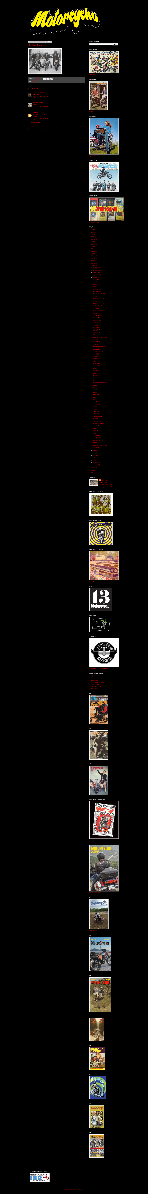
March (95, 460)
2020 (92, 241)
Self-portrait (95, 375)
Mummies (95, 296)
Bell (93, 399)
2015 (92, 253)
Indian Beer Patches (98, 438)
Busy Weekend (96, 291)
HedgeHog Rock (97, 320)
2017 (92, 249)
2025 (92, 229)
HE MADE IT (96, 342)
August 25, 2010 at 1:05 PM (40, 107)
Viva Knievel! (94, 688)
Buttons (94, 442)
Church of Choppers (96, 678)
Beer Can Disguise (97, 440)
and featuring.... (96, 435)
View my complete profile (106, 487)
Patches (94, 428)
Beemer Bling (96, 284)
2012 (92, 261)
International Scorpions (98, 390)
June (94, 453)
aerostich (95, 322)
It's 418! (94, 406)
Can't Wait (95, 339)
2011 (92, 263)
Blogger (81, 1189)
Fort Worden (95, 411)
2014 (92, 256)
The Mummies (96, 356)
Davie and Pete (96, 366)
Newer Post (31, 126)
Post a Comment (35, 122)
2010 (92, 265)
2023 (92, 234)
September (96, 275)
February (95, 462)
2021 (92, 239)
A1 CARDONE (37, 116)
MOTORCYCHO (42, 8)
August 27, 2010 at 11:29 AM (40, 119)
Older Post (82, 126)
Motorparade (94, 680)
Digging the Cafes (97, 330)
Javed (34, 112)
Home (56, 126)
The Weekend (96, 332)
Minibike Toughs (96, 315)
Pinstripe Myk (96, 318)
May (94, 455)
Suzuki (94, 397)
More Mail (95, 402)
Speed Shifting (96, 368)
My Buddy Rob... (97, 354)
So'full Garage (37, 92)
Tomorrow (95, 370)
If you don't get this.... (98, 351)
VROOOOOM (96, 349)
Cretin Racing (96, 327)
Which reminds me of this (99, 346)
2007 (92, 473)
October (95, 272)
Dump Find (95, 334)
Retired (94, 433)
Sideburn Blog (95, 684)
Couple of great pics (97, 310)
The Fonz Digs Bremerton (99, 306)
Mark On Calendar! (97, 404)
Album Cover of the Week (99, 294)
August (95, 277)
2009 (92, 468)
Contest (94, 282)
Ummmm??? (96, 426)
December (96, 267)
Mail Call (94, 409)
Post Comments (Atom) (41, 129)
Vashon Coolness (97, 289)
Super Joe (95, 385)
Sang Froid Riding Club (97, 682)
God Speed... (96, 308)
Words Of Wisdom (97, 421)
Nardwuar (95, 301)
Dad (93, 380)
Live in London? (96, 358)
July (94, 450)
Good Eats (95, 430)
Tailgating (95, 313)
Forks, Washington (97, 416)
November (96, 270)
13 (93, 387)
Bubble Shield (96, 373)
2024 (92, 232)
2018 (92, 246)
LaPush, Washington (98, 414)
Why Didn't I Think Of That (99, 303)
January (95, 465)
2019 (92, 244)
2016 (92, 251)
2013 (92, 258)
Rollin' (94, 286)
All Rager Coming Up (98, 298)
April (94, 457)
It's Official (95, 325)
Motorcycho (36, 102)
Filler (93, 361)
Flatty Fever (95, 279)
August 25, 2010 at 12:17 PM (40, 97)
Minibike (35, 81)
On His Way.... (96, 344)
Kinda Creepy (96, 363)
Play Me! (94, 392)
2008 (92, 470)
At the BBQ (95, 394)
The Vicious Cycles (96, 686)
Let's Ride (95, 418)
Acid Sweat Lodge (96, 676)
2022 (92, 237)
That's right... (96, 378)
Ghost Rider (95, 447)
